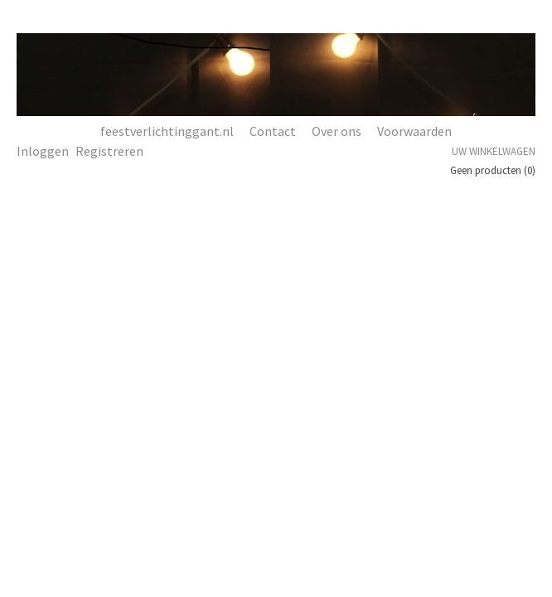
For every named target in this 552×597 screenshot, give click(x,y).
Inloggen (43, 151)
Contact (272, 131)
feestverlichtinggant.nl (167, 131)
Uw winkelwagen (493, 151)
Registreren (109, 151)
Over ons (336, 131)
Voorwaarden (414, 131)
